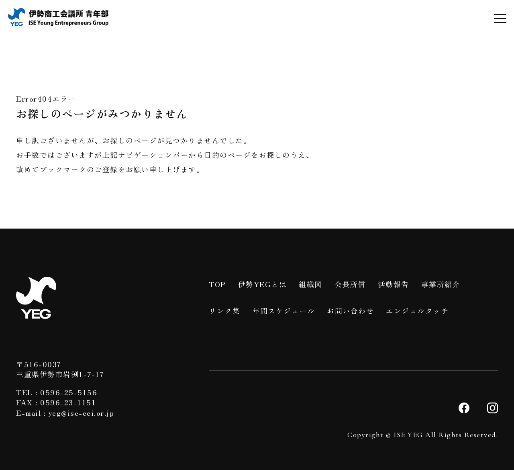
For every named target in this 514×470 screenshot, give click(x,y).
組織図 (310, 284)
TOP (217, 284)
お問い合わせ (350, 310)
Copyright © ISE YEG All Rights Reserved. (422, 434)
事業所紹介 (441, 284)
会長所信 (350, 284)
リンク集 (224, 310)
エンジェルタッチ (417, 310)
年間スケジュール (283, 310)
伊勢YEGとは (262, 284)
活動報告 (393, 284)
